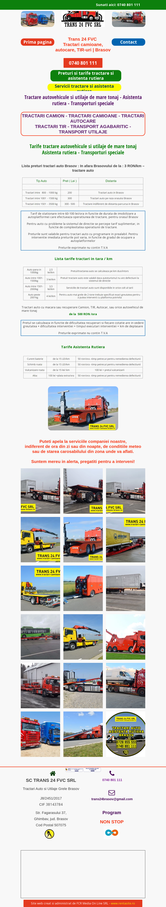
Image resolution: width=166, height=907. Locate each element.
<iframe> (81, 874)
